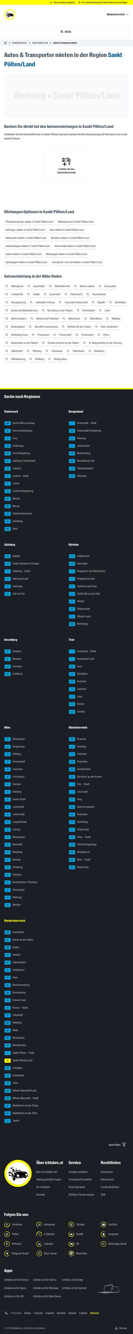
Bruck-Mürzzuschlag (20, 423)
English (83, 1313)
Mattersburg (79, 453)
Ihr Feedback (43, 1187)
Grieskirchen (80, 769)
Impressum (107, 1172)
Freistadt (78, 754)
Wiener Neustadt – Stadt (21, 1098)
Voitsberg (14, 521)
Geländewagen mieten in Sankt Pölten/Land (28, 246)
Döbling (13, 754)
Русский (16, 1313)
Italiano (72, 1313)
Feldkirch (14, 674)
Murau (12, 506)
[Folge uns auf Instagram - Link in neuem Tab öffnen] (50, 1224)
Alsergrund (15, 739)
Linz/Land (78, 792)
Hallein (12, 556)
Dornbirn (13, 667)
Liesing (12, 830)
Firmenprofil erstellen (80, 1179)
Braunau (77, 739)
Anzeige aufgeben (78, 1172)
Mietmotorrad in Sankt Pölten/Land (76, 222)
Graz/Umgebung (17, 453)
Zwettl (12, 1121)
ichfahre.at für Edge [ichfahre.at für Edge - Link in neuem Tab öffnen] (72, 1280)
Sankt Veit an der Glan (84, 594)
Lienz (76, 697)
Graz (11, 438)
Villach (76, 601)
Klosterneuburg (17, 985)
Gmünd (12, 955)
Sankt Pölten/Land (40, 42)
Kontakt (40, 1194)
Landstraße (15, 814)
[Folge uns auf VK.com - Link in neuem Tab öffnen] (83, 1244)
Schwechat (14, 1076)
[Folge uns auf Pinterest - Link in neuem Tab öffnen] (18, 1244)
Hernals (13, 784)
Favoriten (14, 769)
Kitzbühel (78, 674)
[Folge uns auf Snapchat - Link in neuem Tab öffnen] (115, 1234)
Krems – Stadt (16, 1008)
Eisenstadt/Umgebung (85, 431)
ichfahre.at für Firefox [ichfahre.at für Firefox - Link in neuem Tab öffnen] (44, 1280)
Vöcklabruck (79, 852)
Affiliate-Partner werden (81, 1194)
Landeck (77, 689)
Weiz (11, 529)
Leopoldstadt (16, 822)
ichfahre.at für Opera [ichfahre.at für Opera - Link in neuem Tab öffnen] (15, 1288)
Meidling (13, 852)
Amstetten (14, 932)
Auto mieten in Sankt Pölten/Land (67, 230)
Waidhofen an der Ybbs (21, 1113)
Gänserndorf (15, 963)
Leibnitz (13, 469)
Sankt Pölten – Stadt (19, 1053)
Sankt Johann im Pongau (22, 564)
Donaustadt (15, 762)
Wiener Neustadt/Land (21, 1091)
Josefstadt (14, 807)
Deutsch (94, 1313)
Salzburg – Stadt (17, 571)
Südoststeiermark (18, 514)
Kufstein (77, 682)
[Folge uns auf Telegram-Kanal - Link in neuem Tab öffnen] (18, 1253)
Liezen (12, 484)
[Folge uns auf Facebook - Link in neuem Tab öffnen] (18, 1224)
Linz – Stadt (79, 784)
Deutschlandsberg (18, 431)
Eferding (77, 747)
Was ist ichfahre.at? (46, 1172)
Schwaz (77, 712)
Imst (75, 667)
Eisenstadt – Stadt (82, 423)
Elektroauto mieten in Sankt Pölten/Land (26, 238)
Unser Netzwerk (77, 1187)
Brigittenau (15, 747)
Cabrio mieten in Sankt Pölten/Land (23, 254)
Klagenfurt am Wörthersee (87, 571)
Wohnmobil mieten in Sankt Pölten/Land (75, 246)
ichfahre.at (17, 1328)
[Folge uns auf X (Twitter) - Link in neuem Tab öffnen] (50, 1234)
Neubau (13, 860)
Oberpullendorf (81, 469)
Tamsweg (13, 586)
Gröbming (14, 446)
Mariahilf (13, 845)
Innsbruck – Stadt (82, 651)
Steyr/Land (79, 830)
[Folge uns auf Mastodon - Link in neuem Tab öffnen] (83, 1253)
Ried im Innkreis (81, 807)
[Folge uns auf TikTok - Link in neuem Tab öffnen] (18, 1234)
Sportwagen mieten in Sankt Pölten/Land (26, 262)
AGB (103, 1194)
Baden (12, 948)
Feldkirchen (79, 556)
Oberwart (78, 476)
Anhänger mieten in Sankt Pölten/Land (25, 230)
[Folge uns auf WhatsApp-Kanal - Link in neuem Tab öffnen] (115, 1244)
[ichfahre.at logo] (9, 14)
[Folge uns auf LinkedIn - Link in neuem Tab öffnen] (50, 1244)
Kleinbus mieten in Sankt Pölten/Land (70, 238)
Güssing (77, 438)
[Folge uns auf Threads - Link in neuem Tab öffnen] (83, 1224)
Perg (75, 799)
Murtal (12, 499)
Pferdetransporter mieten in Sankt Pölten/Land (29, 222)
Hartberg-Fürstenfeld (20, 461)
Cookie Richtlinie (110, 1187)
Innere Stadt (15, 799)
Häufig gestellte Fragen (48, 1179)
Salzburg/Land (16, 579)
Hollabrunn (15, 970)
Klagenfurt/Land (82, 579)
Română (61, 1313)
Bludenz (13, 659)
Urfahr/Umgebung (82, 845)
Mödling (13, 1023)
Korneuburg (15, 993)
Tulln (11, 1083)
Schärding (78, 822)
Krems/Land (15, 1000)
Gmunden (78, 762)
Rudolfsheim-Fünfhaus (21, 882)
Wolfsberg (78, 624)
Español (50, 1313)
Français (38, 1313)
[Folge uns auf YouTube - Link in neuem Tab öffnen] (115, 1224)
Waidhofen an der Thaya (21, 1106)
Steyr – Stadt (80, 837)
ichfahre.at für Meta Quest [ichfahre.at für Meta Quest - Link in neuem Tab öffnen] (45, 1296)
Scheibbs (14, 1068)
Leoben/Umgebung (19, 491)
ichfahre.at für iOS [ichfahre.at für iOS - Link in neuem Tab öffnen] (14, 1296)
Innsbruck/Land (81, 659)
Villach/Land (80, 617)
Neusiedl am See (82, 461)
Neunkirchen (15, 1045)
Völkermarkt (79, 609)
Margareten (15, 837)
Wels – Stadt (79, 860)
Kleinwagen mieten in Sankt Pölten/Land (66, 254)
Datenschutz (107, 1179)
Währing (13, 898)
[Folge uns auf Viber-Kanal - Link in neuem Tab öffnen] (50, 1253)
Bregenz (13, 651)
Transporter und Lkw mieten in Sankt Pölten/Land (77, 262)
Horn (11, 978)
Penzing (13, 875)
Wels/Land (78, 867)
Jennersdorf (79, 446)
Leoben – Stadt (17, 476)
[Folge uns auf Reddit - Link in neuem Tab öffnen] (83, 1234)
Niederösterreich (19, 42)
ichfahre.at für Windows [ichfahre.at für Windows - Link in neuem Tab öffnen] (45, 1288)
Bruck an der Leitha (19, 940)
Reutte (76, 704)
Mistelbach (15, 1038)
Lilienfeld (14, 1015)
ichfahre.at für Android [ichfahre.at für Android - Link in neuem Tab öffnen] (74, 1288)
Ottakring (14, 867)
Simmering (14, 890)
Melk (11, 1030)
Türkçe (27, 1313)
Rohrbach (78, 814)
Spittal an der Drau (83, 586)
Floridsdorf (15, 777)
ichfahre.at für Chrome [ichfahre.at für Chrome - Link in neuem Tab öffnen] (16, 1280)
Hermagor (78, 564)
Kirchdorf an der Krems (85, 777)
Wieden (13, 905)
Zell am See (15, 594)
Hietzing (13, 792)
